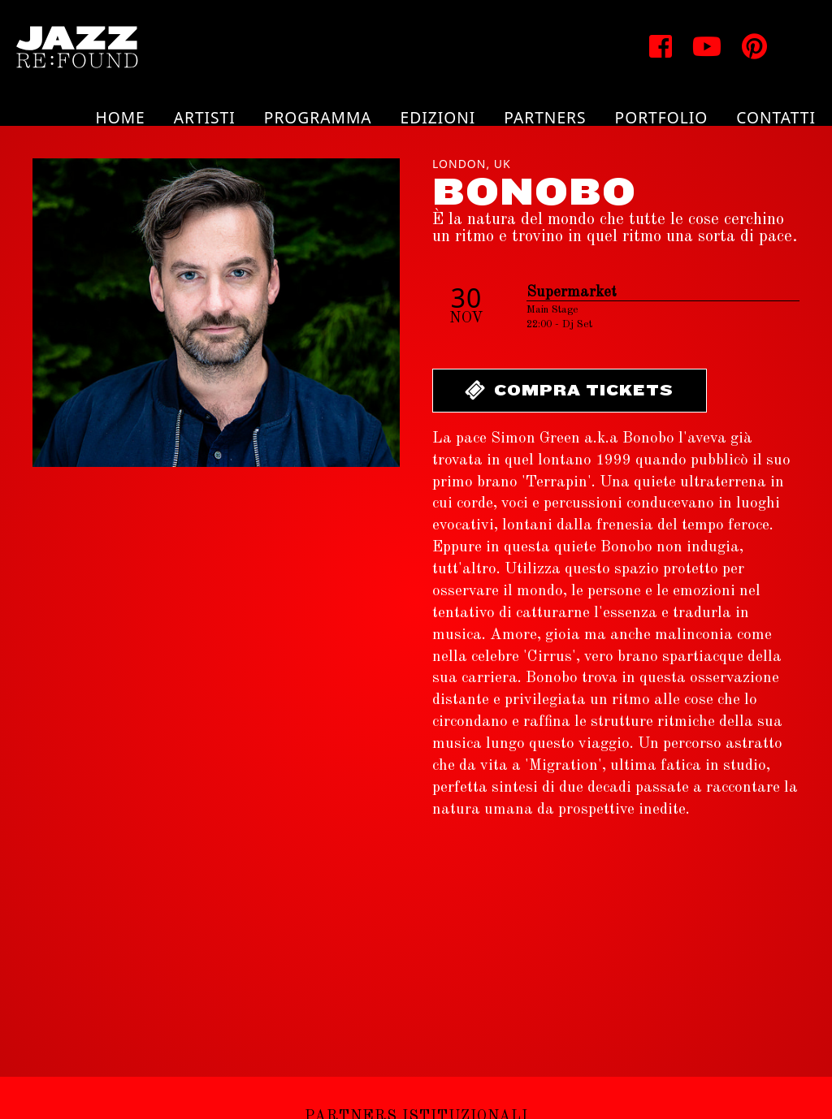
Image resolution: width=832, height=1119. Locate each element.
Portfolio (661, 117)
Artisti (205, 117)
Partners (545, 117)
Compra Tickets (568, 390)
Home (120, 117)
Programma (318, 117)
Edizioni (438, 117)
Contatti (776, 117)
